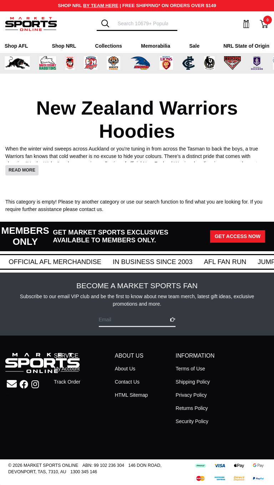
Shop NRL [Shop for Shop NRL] (64, 46)
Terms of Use (190, 368)
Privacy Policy (191, 395)
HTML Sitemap (131, 395)
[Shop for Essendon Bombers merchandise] (232, 63)
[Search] (105, 23)
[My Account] (241, 24)
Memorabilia (155, 46)
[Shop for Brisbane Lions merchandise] (166, 63)
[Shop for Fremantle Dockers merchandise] (256, 63)
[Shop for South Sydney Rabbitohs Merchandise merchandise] (48, 63)
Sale (194, 46)
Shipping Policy (193, 382)
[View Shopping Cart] (260, 24)
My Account (67, 368)
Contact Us (127, 382)
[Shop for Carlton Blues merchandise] (189, 63)
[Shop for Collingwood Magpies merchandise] (209, 63)
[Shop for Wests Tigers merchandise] (113, 63)
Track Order (67, 382)
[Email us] (12, 384)
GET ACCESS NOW (238, 236)
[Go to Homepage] (31, 23)
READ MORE (22, 170)
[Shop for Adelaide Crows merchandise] (140, 63)
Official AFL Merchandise (143, 261)
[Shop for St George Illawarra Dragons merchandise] (70, 63)
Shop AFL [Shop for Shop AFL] (16, 46)
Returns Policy (192, 408)
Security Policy (192, 421)
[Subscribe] (171, 319)
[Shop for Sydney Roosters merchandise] (90, 63)
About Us (125, 368)
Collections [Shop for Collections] (108, 46)
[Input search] (145, 23)
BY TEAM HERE (100, 5)
